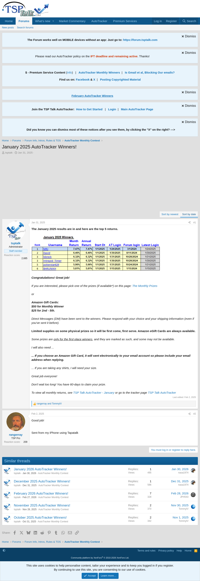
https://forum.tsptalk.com (140, 39)
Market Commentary (72, 21)
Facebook (82, 79)
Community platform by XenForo (100, 558)
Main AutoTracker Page (137, 109)
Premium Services (125, 21)
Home (9, 21)
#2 (194, 413)
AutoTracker (99, 21)
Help (179, 550)
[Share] (189, 222)
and (49, 403)
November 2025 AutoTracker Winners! (42, 505)
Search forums (25, 27)
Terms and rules (146, 550)
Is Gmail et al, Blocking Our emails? (150, 72)
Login (112, 109)
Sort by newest (170, 214)
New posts (8, 27)
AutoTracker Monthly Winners (99, 72)
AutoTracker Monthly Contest (53, 473)
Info (69, 72)
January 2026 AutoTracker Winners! (40, 469)
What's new (42, 21)
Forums (24, 21)
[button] (53, 21)
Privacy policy (166, 550)
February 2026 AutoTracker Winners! (41, 493)
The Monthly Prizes (144, 285)
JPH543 (184, 497)
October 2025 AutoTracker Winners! (40, 517)
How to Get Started (89, 109)
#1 (194, 222)
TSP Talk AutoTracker (162, 392)
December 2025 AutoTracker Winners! (42, 481)
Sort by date (189, 214)
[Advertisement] (100, 183)
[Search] (189, 21)
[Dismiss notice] (188, 37)
